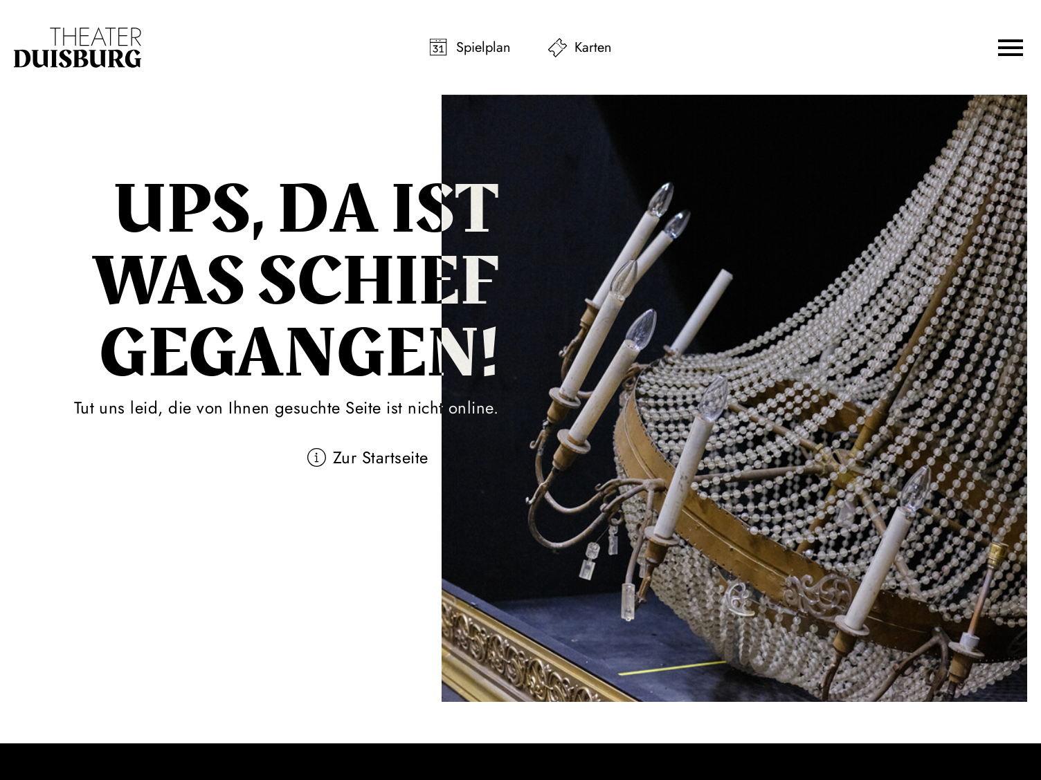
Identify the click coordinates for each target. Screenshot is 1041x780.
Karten (593, 47)
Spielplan (483, 47)
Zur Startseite (380, 457)
